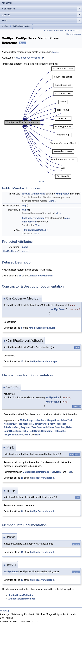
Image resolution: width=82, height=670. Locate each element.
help (24, 205)
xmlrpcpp (4, 610)
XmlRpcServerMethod (22, 26)
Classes (42, 14)
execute (26, 193)
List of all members (73, 34)
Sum (39, 427)
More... (55, 52)
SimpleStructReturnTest (59, 420)
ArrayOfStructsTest (14, 434)
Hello (69, 427)
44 (22, 552)
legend (41, 181)
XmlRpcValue (38, 193)
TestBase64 (59, 431)
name (25, 209)
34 (22, 511)
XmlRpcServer (29, 221)
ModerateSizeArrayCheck (36, 424)
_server (25, 251)
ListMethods (40, 420)
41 (22, 477)
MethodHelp (26, 420)
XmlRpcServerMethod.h (29, 57)
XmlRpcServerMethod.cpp (42, 327)
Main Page (7, 3)
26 (20, 275)
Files (42, 20)
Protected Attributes (72, 30)
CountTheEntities (12, 431)
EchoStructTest (11, 427)
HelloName (48, 427)
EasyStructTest (28, 427)
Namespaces (42, 9)
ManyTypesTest (58, 424)
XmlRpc (5, 26)
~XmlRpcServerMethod (34, 230)
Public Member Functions (54, 30)
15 (22, 361)
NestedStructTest (13, 424)
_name (24, 247)
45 (22, 580)
